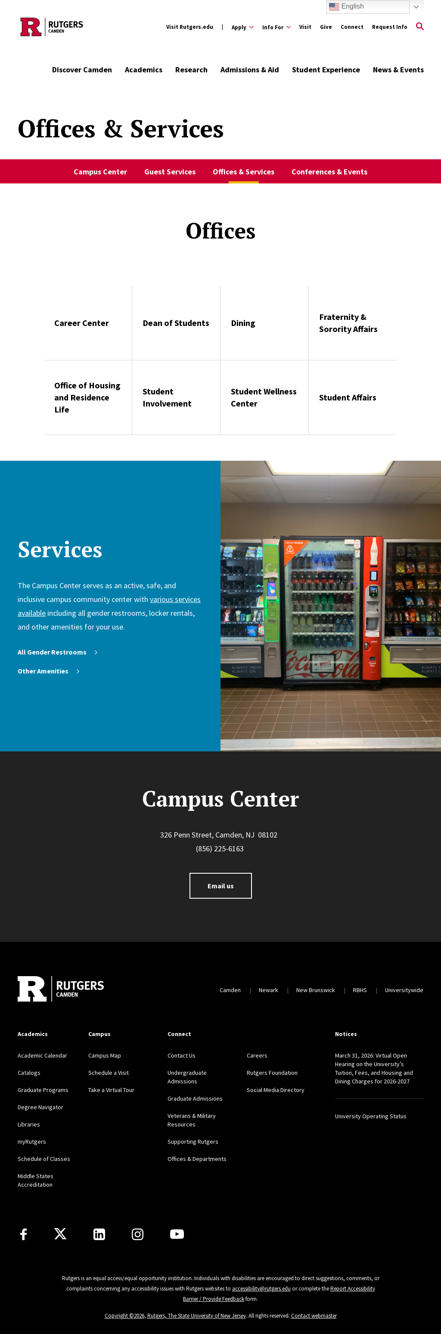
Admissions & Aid (249, 69)
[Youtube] (177, 1234)
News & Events (398, 69)
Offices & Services (243, 172)
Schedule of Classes (44, 1159)
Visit (305, 27)
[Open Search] (420, 27)
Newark (268, 990)
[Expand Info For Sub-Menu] (276, 27)
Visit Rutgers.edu (189, 27)
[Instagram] (137, 1234)
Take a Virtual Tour (111, 1090)
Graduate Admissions (195, 1098)
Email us (221, 885)
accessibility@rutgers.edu (261, 1288)
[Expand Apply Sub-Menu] (243, 27)
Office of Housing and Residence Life (87, 397)
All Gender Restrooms (58, 652)
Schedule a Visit (108, 1073)
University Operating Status (371, 1116)
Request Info (389, 27)
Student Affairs (347, 397)
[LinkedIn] (99, 1234)
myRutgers (32, 1141)
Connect (352, 27)
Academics (143, 69)
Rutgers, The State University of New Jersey (196, 1315)
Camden (230, 990)
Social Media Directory (275, 1090)
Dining (243, 322)
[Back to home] (61, 990)
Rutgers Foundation (272, 1073)
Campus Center (100, 172)
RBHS (360, 990)
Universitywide (404, 990)
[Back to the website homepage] (51, 27)
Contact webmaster (314, 1315)
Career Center (81, 322)
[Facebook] (23, 1234)
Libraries (29, 1124)
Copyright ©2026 (124, 1315)
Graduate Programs (43, 1090)
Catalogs (29, 1073)
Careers (257, 1055)
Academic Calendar (42, 1055)
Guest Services (170, 172)
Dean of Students (176, 322)
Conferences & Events (329, 172)
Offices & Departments (197, 1159)
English (346, 7)
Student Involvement (167, 397)
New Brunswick (315, 990)
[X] (60, 1234)
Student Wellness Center (264, 397)
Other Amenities (49, 671)
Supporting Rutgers (193, 1141)
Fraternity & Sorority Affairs (348, 322)
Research (191, 69)
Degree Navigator (40, 1107)
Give (326, 27)
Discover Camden (82, 69)
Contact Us (182, 1055)
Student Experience (326, 69)
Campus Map (104, 1055)
